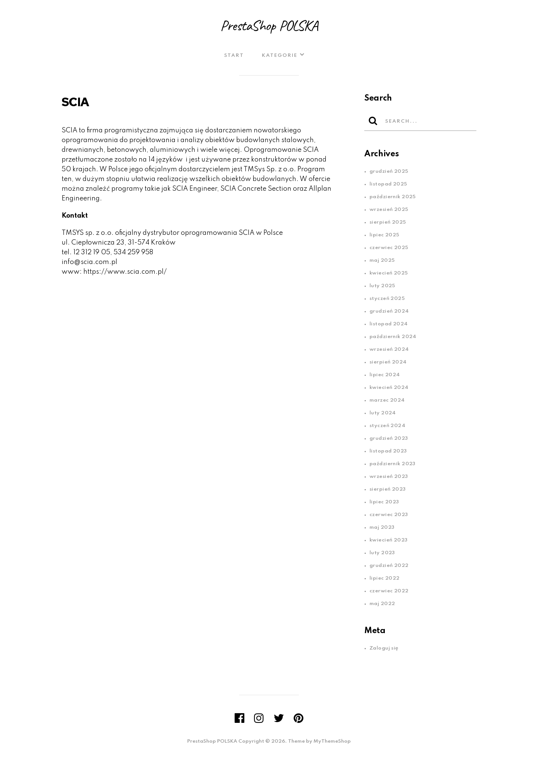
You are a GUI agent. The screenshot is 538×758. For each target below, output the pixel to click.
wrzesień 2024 (389, 349)
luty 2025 (382, 285)
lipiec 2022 (385, 578)
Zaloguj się (384, 648)
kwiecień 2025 (389, 273)
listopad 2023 (388, 451)
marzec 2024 (387, 400)
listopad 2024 (389, 324)
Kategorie (279, 55)
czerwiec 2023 (389, 514)
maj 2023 (382, 527)
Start (234, 55)
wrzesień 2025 (389, 209)
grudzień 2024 (389, 311)
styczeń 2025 (387, 298)
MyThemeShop (332, 741)
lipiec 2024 (385, 374)
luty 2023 (382, 552)
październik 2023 (392, 463)
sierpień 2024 (388, 362)
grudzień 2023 (389, 438)
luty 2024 (383, 413)
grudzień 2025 (389, 171)
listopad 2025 (388, 184)
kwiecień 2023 (389, 540)
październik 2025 (393, 196)
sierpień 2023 (388, 489)
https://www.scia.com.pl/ (125, 271)
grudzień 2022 (389, 565)
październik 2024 (393, 336)
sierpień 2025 (388, 222)
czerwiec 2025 (389, 247)
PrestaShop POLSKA (269, 25)
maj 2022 (382, 603)
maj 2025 (382, 260)
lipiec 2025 (384, 235)
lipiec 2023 (384, 502)
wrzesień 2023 (389, 476)
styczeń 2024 (387, 425)
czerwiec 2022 (389, 591)
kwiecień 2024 (389, 387)
